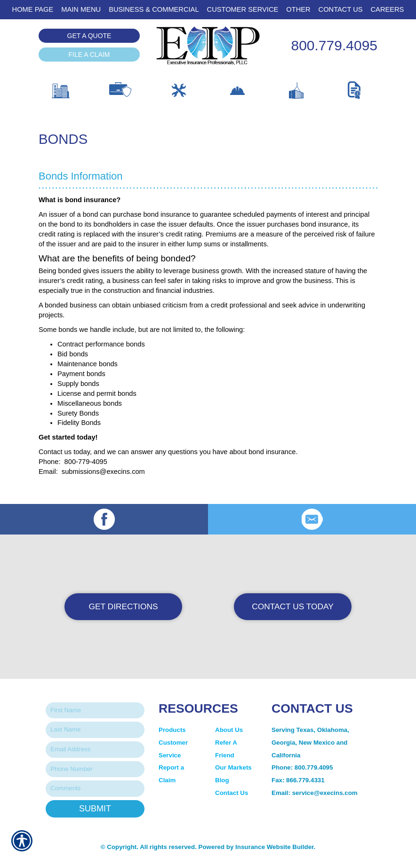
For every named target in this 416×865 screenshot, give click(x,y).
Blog (222, 780)
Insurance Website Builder (274, 846)
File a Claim (89, 54)
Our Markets (234, 767)
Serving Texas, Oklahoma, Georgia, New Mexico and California (310, 742)
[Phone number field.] (95, 769)
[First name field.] (95, 710)
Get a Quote (89, 35)
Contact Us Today (293, 606)
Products (172, 729)
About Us (229, 729)
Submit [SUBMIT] (95, 808)
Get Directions (123, 606)
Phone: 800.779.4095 (302, 767)
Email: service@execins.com (315, 792)
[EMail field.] (95, 749)
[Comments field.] (95, 788)
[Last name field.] (95, 730)
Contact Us (231, 792)
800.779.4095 (334, 45)
